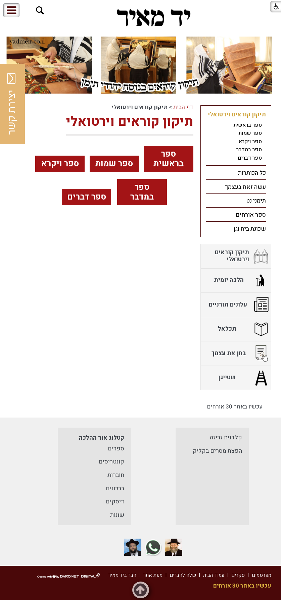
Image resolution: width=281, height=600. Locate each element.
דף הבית (183, 107)
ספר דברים (86, 197)
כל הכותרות (252, 172)
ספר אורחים (251, 214)
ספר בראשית (168, 159)
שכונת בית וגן (250, 228)
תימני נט (256, 200)
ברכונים (115, 488)
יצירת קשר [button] (11, 104)
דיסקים (115, 501)
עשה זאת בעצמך (245, 187)
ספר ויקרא (60, 164)
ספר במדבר (142, 192)
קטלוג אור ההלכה (101, 437)
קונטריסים (111, 461)
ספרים (116, 448)
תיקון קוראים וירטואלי (129, 121)
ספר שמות (114, 164)
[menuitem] (236, 136)
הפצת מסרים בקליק (217, 450)
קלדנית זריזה (226, 437)
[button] (40, 10)
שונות (117, 515)
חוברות (115, 475)
